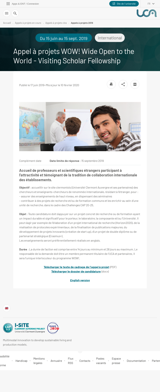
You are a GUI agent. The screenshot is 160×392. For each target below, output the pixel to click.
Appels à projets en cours (28, 22)
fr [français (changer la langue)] (149, 3)
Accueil (7, 22)
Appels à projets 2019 (82, 22)
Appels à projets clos (56, 22)
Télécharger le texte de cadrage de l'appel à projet (76, 267)
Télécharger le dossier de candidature (76, 271)
